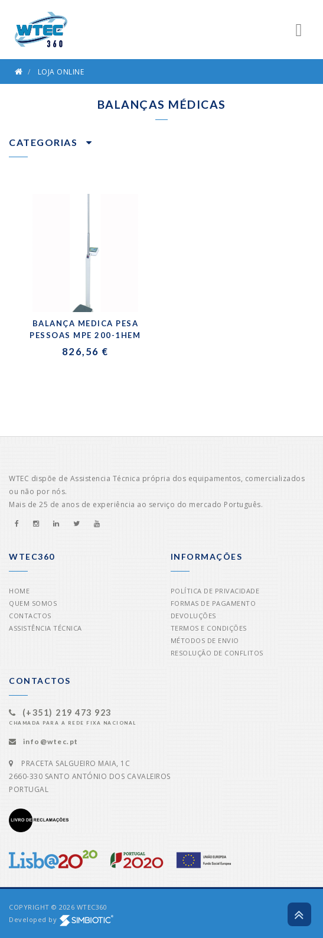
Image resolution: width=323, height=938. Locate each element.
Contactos (30, 615)
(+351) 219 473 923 (67, 712)
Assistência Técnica (45, 628)
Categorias (50, 142)
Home (19, 590)
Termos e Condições (209, 628)
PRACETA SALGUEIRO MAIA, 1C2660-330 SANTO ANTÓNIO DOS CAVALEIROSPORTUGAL (90, 776)
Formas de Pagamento (213, 603)
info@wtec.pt (51, 741)
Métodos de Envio (205, 640)
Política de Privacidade (215, 590)
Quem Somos (33, 603)
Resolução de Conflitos (217, 652)
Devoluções (193, 615)
